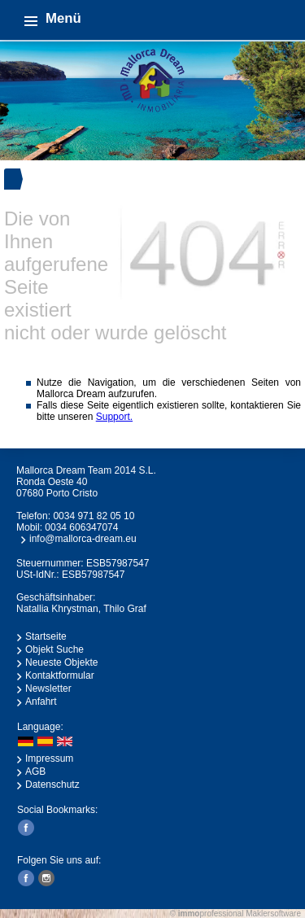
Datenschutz (52, 784)
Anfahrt (41, 701)
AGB (35, 771)
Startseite (46, 636)
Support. (114, 416)
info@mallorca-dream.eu (83, 538)
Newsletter (48, 688)
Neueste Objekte (61, 662)
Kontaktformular (59, 675)
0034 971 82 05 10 (93, 516)
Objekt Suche (54, 649)
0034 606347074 (81, 527)
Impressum (49, 758)
